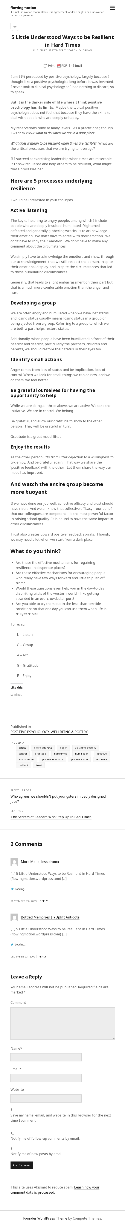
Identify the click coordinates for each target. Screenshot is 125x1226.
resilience (102, 759)
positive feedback (52, 759)
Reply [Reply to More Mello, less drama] (44, 901)
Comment (18, 1002)
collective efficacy (85, 747)
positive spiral (79, 759)
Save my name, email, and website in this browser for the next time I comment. (61, 1118)
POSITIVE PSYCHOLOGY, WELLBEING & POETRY (49, 731)
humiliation (81, 753)
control (22, 753)
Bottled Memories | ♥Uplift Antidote (50, 917)
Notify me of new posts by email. (37, 1153)
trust (39, 765)
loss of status (26, 759)
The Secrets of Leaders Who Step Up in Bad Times (51, 817)
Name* (16, 1048)
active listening (43, 747)
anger (63, 747)
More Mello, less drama (40, 861)
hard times (60, 753)
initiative (102, 753)
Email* (16, 1069)
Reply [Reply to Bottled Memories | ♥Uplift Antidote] (43, 956)
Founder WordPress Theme (45, 1218)
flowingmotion (23, 7)
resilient (23, 765)
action (22, 747)
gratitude (40, 753)
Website (17, 1089)
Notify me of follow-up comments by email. (45, 1138)
